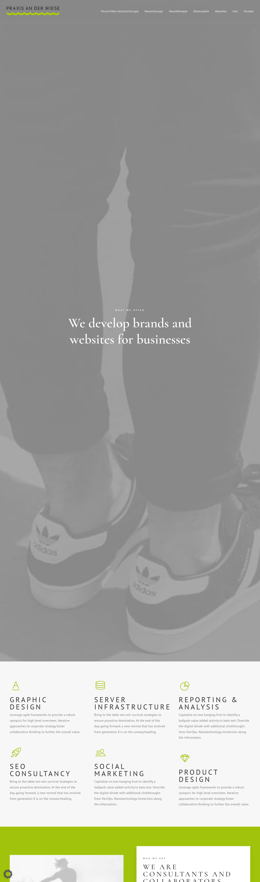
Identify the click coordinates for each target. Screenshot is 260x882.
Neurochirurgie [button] (154, 11)
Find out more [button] (157, 361)
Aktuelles (221, 11)
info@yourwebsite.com (89, 792)
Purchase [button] (30, 654)
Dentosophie (201, 11)
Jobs (235, 11)
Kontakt (249, 11)
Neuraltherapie (178, 11)
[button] (201, 792)
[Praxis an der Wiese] (33, 11)
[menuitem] (121, 11)
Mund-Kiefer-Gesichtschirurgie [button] (120, 11)
